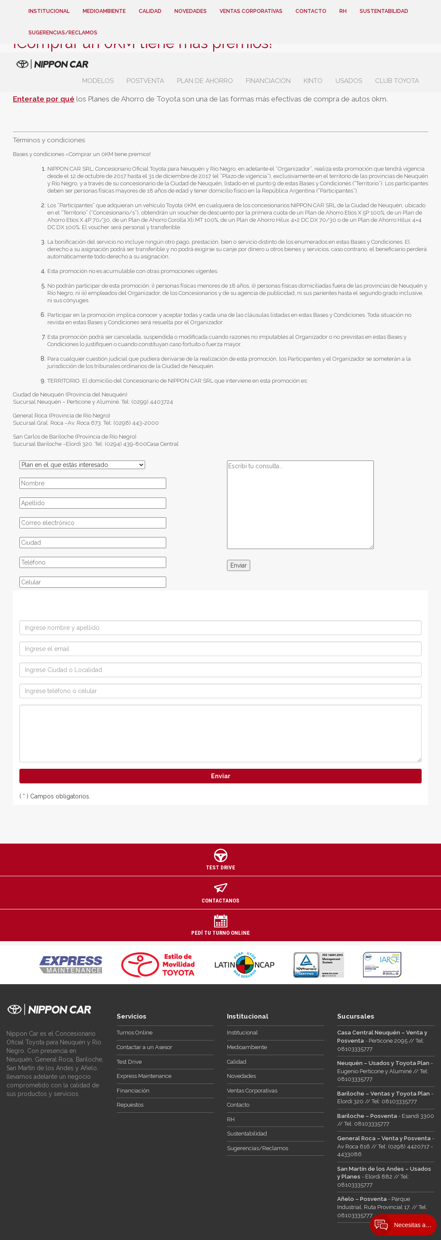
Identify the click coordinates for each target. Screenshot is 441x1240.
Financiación (268, 81)
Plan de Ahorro (205, 81)
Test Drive (129, 1062)
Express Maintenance (144, 1076)
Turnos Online (134, 1032)
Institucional (49, 11)
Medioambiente (104, 11)
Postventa (145, 81)
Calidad (150, 11)
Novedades (190, 11)
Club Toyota (397, 81)
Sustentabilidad (384, 11)
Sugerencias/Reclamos (62, 33)
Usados (348, 81)
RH (343, 11)
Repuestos (130, 1105)
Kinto (313, 81)
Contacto (310, 11)
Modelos (98, 81)
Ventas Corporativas (251, 11)
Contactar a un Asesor (144, 1047)
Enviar (238, 565)
